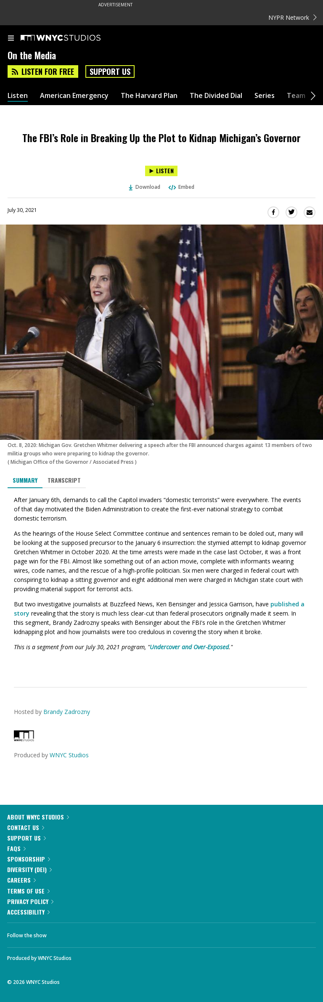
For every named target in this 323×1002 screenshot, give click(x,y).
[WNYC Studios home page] (71, 38)
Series (264, 95)
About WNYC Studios (38, 816)
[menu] (11, 38)
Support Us (110, 71)
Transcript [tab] (64, 480)
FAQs (16, 848)
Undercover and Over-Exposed (189, 647)
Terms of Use (28, 890)
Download (145, 186)
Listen (18, 95)
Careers (21, 879)
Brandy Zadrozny (66, 712)
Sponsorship (28, 858)
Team (296, 95)
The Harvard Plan (149, 95)
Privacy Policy (30, 901)
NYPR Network (292, 17)
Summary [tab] (25, 480)
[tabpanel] (161, 581)
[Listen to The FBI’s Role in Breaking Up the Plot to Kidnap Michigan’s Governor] (161, 171)
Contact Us (25, 827)
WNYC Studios (69, 755)
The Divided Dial (216, 95)
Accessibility (28, 911)
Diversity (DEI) (29, 869)
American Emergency (74, 95)
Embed (180, 186)
